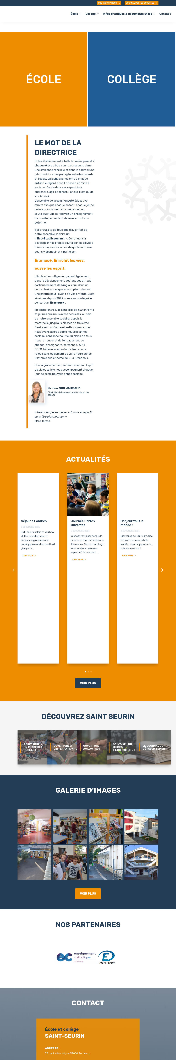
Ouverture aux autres (91, 639)
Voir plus (88, 575)
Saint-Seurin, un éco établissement (124, 639)
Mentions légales (99, 1051)
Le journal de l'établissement (155, 639)
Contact (165, 13)
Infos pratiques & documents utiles (127, 13)
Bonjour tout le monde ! (132, 513)
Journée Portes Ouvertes (83, 513)
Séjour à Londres (34, 511)
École (74, 13)
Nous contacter (89, 1012)
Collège (90, 13)
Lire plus (28, 545)
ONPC (88, 1046)
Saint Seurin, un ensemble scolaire (33, 639)
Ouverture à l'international (65, 639)
